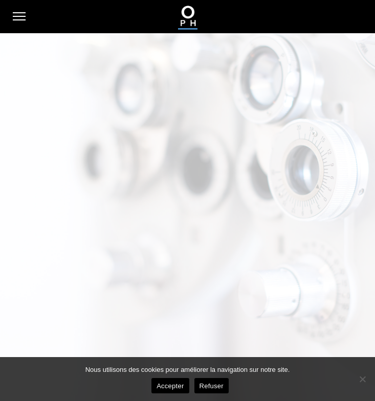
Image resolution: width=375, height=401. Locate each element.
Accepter (170, 386)
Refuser (212, 386)
